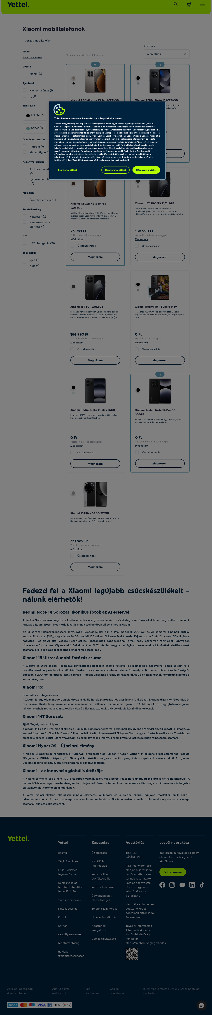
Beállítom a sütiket (67, 170)
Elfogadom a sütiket (146, 170)
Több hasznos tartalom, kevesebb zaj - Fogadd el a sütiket (88, 118)
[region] (107, 140)
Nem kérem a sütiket (115, 170)
